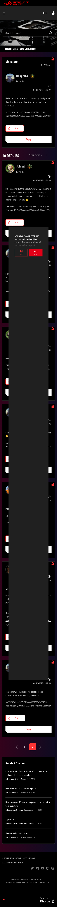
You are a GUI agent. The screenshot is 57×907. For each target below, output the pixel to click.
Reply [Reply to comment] (28, 729)
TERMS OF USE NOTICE (20, 879)
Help (45, 13)
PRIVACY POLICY (37, 879)
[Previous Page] (17, 747)
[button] (9, 128)
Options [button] (53, 49)
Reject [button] (17, 251)
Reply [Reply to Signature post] (28, 139)
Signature (9, 819)
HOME (18, 858)
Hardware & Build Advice (16, 779)
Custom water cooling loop (17, 833)
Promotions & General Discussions (20, 49)
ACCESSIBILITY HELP (13, 862)
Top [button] (4, 899)
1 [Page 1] (24, 746)
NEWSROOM (29, 858)
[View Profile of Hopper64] (22, 76)
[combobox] (28, 32)
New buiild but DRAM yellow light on (20, 788)
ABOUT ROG (8, 858)
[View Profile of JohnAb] (20, 166)
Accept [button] (40, 251)
